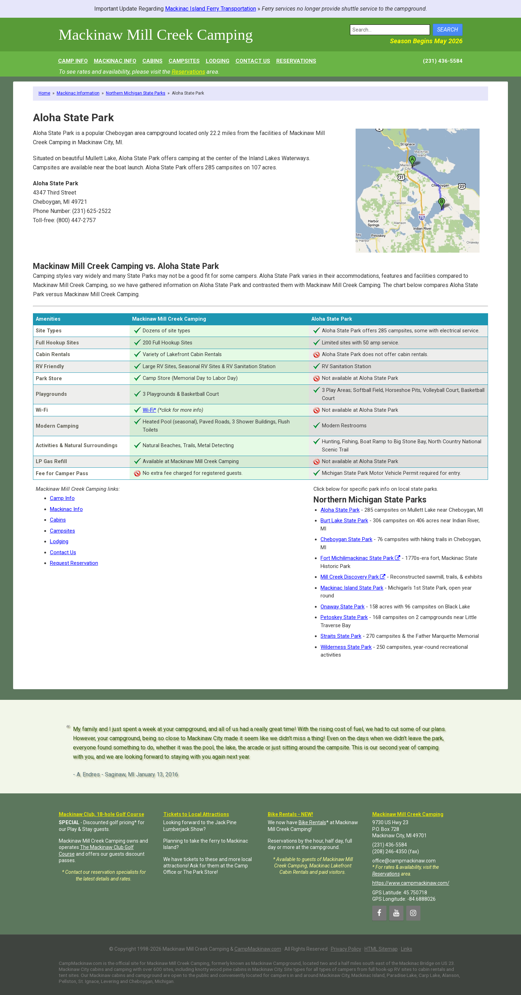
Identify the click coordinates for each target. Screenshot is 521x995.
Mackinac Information (78, 93)
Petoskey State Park (344, 617)
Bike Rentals (312, 822)
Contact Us (63, 552)
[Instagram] (413, 913)
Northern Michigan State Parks (135, 93)
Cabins (58, 520)
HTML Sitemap (381, 949)
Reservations (188, 71)
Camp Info (62, 498)
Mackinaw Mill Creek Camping (156, 34)
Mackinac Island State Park (352, 588)
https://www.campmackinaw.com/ (410, 883)
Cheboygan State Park (346, 539)
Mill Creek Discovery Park (353, 577)
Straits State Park (341, 636)
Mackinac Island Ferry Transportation (210, 8)
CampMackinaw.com (257, 949)
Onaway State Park (342, 606)
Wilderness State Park (346, 647)
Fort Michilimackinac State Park (360, 558)
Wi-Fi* (149, 410)
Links (406, 949)
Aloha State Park (340, 510)
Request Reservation (74, 563)
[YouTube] (396, 913)
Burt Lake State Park (344, 520)
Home (44, 93)
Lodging (59, 541)
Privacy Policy (346, 949)
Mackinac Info (66, 509)
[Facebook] (379, 913)
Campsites (62, 531)
